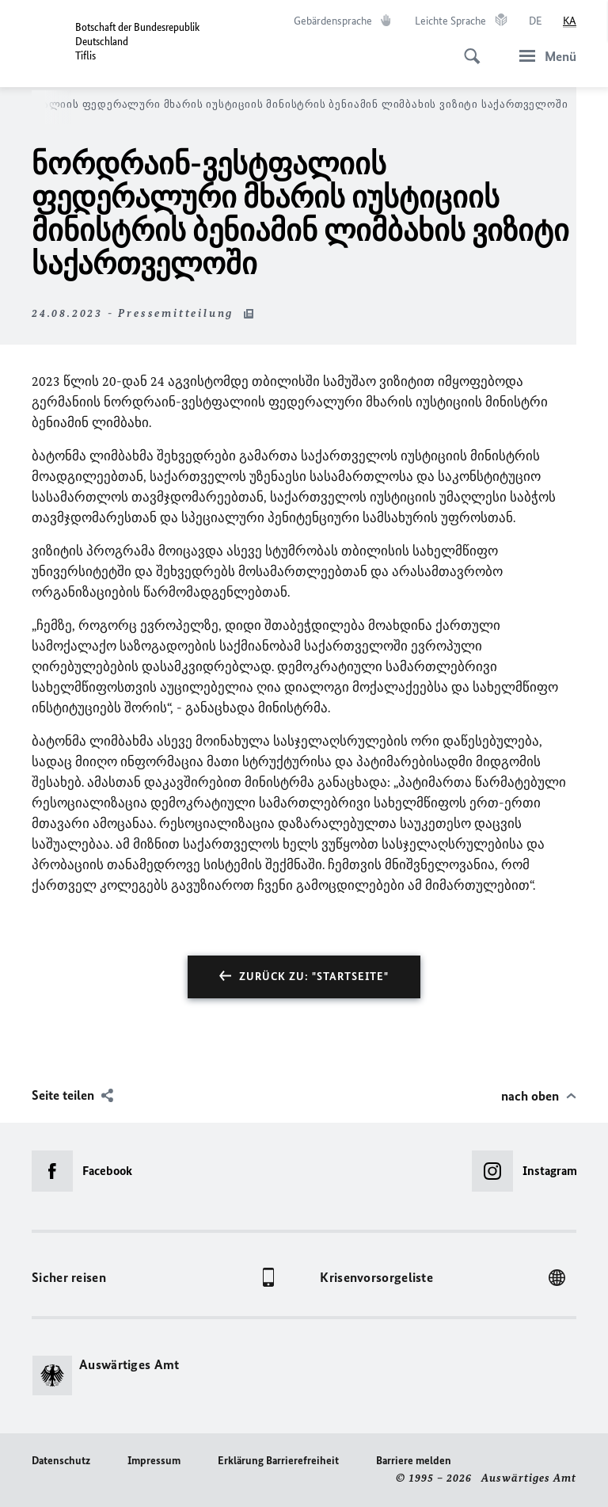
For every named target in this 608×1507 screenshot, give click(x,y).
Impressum (153, 1460)
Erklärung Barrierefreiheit (278, 1460)
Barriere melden (413, 1460)
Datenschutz (61, 1460)
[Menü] (543, 56)
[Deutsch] (535, 21)
